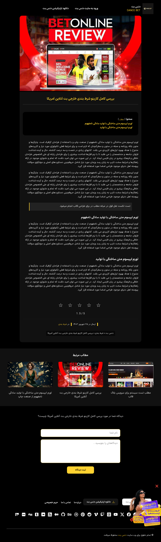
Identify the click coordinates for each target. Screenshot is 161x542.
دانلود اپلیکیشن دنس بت (56, 8)
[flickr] (23, 514)
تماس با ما (66, 502)
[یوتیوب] (115, 514)
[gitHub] (63, 514)
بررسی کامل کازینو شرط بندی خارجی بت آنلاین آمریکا (80, 98)
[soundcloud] (43, 514)
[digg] (30, 514)
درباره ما (77, 502)
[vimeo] (96, 514)
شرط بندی (62, 324)
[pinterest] (83, 514)
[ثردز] (109, 514)
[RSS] (50, 514)
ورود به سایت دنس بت (86, 8)
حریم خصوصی (51, 502)
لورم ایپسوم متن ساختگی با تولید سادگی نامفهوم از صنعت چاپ (30, 395)
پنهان (121, 119)
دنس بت (135, 7)
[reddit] (89, 514)
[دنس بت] (147, 8)
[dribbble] (76, 514)
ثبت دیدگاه (80, 470)
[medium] (56, 514)
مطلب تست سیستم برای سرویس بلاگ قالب (131, 395)
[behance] (70, 514)
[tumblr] (37, 514)
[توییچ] (102, 514)
